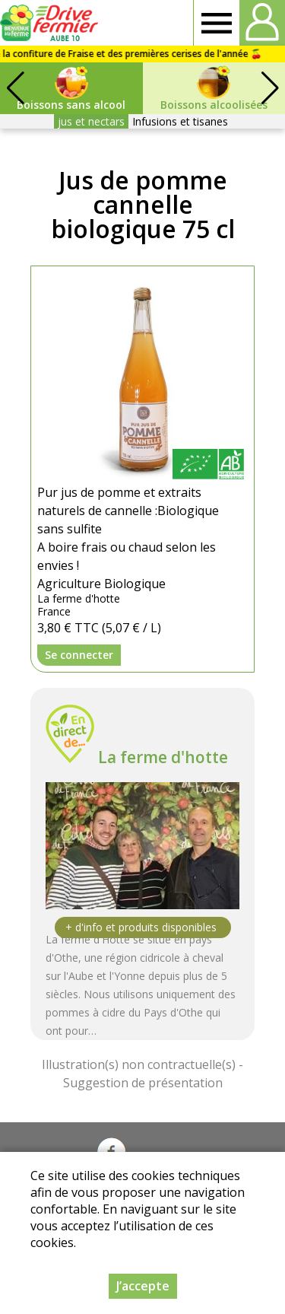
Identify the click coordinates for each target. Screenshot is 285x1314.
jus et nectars (91, 121)
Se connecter (79, 654)
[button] (270, 88)
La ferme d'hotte (163, 757)
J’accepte (142, 1285)
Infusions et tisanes (180, 121)
